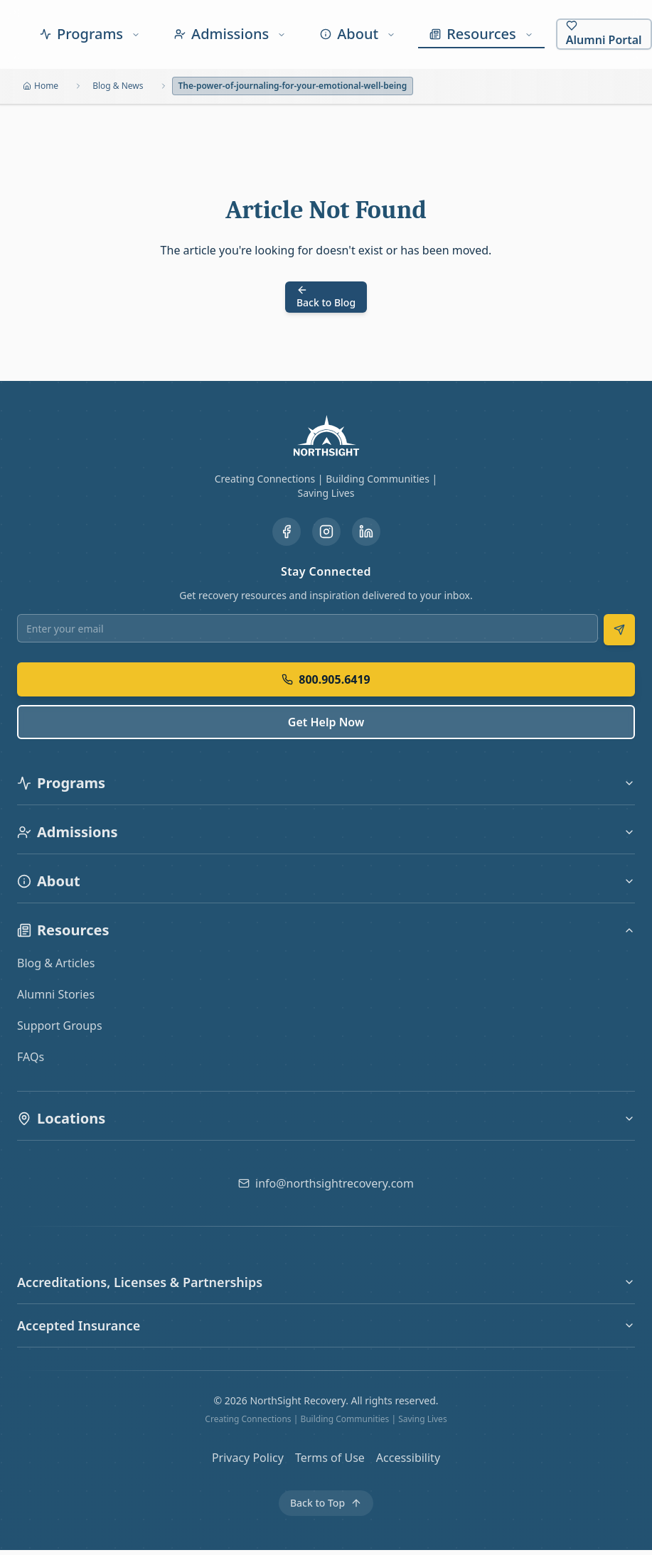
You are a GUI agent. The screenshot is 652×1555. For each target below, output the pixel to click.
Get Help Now (326, 722)
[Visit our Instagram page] (326, 531)
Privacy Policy (248, 1457)
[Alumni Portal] (604, 34)
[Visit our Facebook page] (286, 531)
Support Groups (59, 1025)
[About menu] (358, 34)
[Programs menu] (89, 34)
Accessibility (408, 1457)
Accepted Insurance (326, 1325)
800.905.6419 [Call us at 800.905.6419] (326, 679)
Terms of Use (330, 1457)
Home (40, 86)
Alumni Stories (56, 994)
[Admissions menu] (230, 34)
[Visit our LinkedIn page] (366, 531)
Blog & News (117, 86)
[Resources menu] (481, 34)
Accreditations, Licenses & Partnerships (326, 1282)
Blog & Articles (56, 963)
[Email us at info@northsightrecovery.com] (326, 1183)
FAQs (30, 1057)
